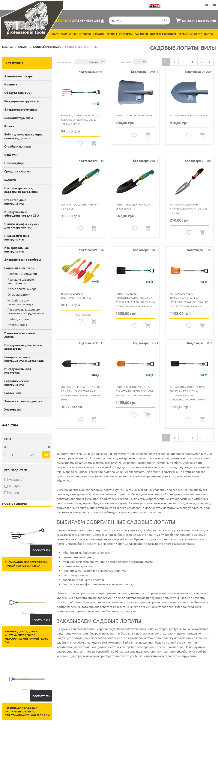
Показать (124, 62)
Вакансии (141, 34)
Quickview (94, 143)
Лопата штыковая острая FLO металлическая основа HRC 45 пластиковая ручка (134, 391)
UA (207, 5)
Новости (85, 34)
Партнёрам (59, 34)
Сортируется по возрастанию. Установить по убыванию (110, 61)
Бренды (112, 34)
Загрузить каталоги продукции (122, 5)
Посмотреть (41, 550)
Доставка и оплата (163, 34)
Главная (8, 47)
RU (214, 5)
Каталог (98, 34)
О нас (73, 34)
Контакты (125, 34)
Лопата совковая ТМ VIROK (134, 115)
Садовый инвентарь (47, 47)
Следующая (210, 62)
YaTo (14, 493)
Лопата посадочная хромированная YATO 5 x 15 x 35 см (189, 209)
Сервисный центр (190, 34)
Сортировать (65, 62)
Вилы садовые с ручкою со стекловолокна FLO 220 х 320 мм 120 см (80, 119)
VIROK (16, 479)
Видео (208, 34)
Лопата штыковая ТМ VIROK (189, 115)
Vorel (15, 486)
